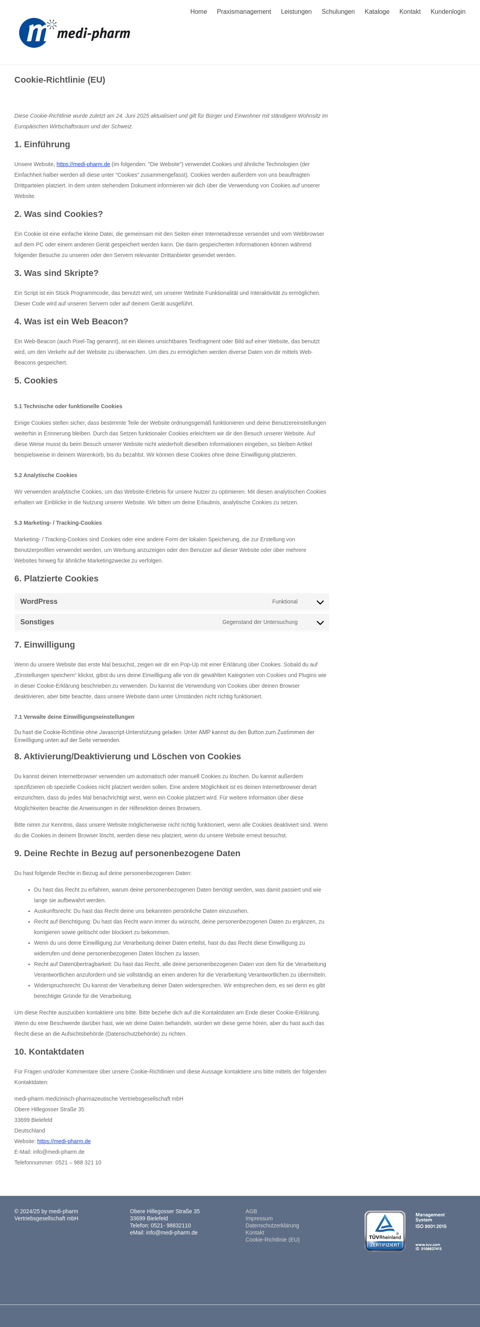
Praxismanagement (244, 11)
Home (198, 11)
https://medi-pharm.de (83, 164)
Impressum (259, 1218)
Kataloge (377, 11)
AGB (251, 1211)
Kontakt (410, 11)
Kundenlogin (447, 11)
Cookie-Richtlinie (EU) (273, 1239)
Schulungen (338, 11)
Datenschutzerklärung (272, 1225)
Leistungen (296, 11)
